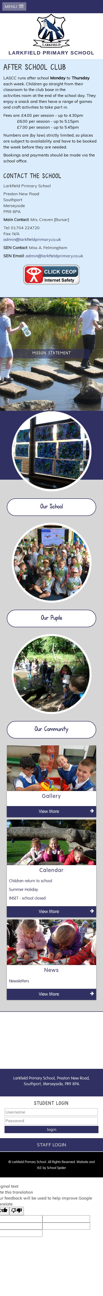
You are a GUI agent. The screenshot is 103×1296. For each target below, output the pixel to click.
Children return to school (30, 881)
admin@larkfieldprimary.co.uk (32, 239)
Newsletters (19, 981)
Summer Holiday (23, 890)
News (51, 970)
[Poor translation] (16, 1211)
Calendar (51, 870)
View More (66, 811)
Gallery (51, 796)
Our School (51, 507)
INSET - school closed (27, 898)
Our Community (51, 730)
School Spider (56, 1168)
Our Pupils (51, 618)
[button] (14, 6)
